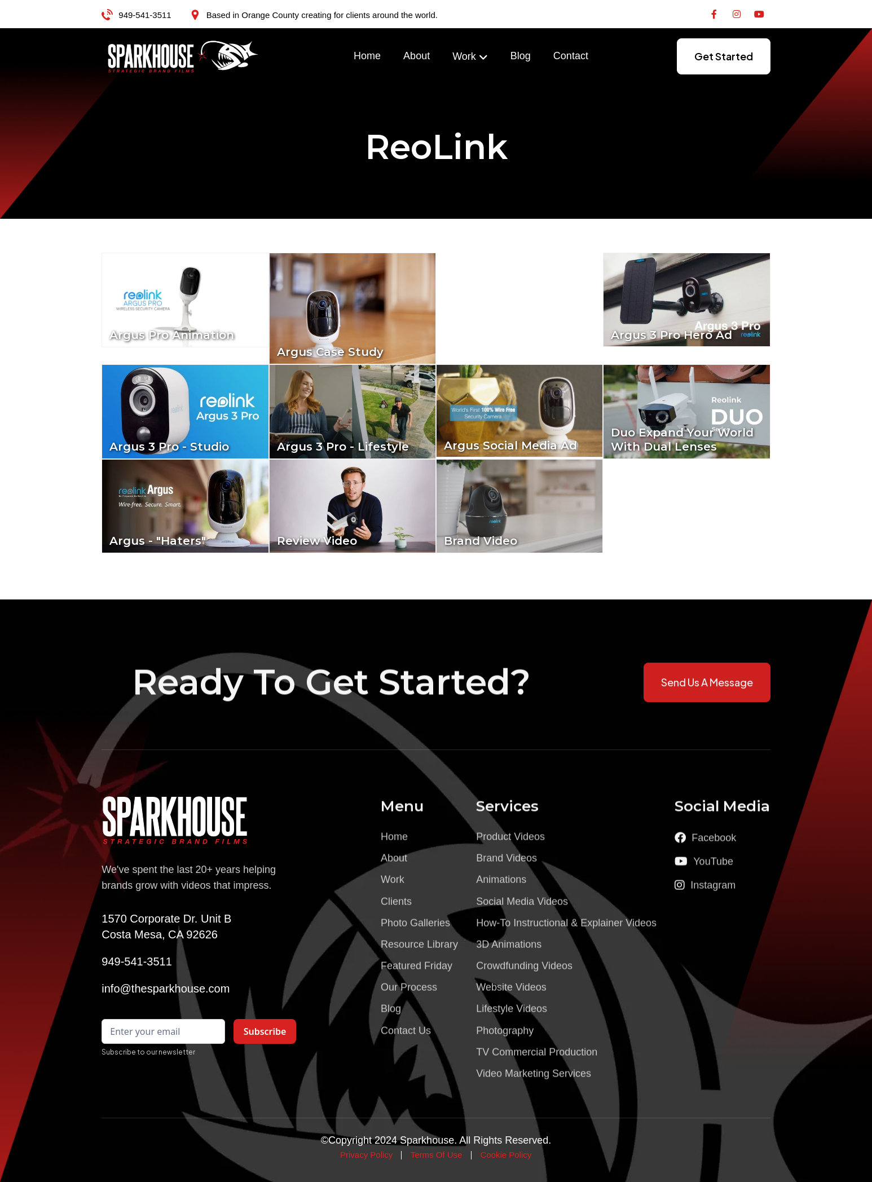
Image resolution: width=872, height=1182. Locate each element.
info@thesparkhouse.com (166, 988)
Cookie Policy (505, 1154)
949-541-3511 (144, 15)
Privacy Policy (366, 1154)
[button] (470, 57)
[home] (183, 56)
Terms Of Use (437, 1154)
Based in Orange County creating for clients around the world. (322, 15)
